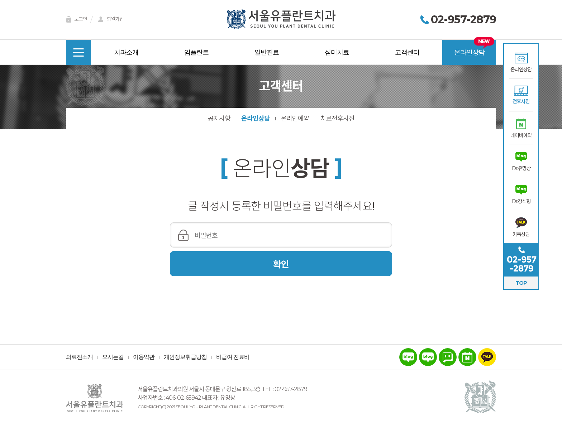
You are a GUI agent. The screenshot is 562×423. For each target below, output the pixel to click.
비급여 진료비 (232, 357)
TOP (521, 282)
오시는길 (113, 357)
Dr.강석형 (521, 201)
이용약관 (143, 357)
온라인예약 (295, 118)
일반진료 (266, 52)
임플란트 (196, 52)
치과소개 (126, 52)
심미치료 (337, 52)
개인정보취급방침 (185, 357)
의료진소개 (79, 357)
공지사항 (219, 118)
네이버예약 (521, 135)
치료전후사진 (337, 118)
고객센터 (407, 52)
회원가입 (110, 19)
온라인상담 (521, 69)
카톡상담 (521, 234)
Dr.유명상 (521, 168)
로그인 (75, 19)
